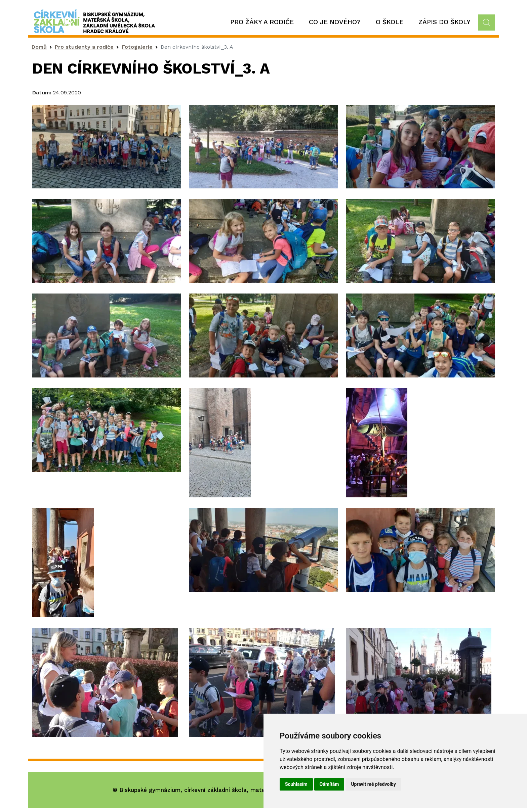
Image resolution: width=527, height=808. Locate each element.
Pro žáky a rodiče (262, 22)
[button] (106, 146)
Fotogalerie (137, 47)
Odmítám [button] (329, 784)
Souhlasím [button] (296, 784)
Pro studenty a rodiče (84, 47)
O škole (389, 22)
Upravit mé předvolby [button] (373, 784)
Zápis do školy (444, 22)
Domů (39, 47)
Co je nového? (335, 22)
